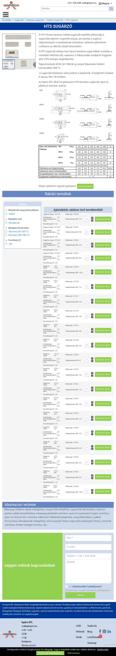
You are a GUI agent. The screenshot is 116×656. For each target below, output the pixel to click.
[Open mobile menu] (5, 14)
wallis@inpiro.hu (89, 3)
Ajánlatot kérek (85, 186)
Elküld (80, 595)
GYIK (78, 626)
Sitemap (91, 643)
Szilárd (12, 214)
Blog (89, 632)
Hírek (79, 637)
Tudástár (91, 626)
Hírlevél (79, 632)
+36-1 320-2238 (74, 3)
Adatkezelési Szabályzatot (87, 586)
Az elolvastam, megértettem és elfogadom (87, 588)
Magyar (104, 3)
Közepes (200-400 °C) (19, 235)
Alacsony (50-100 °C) (18, 232)
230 (10, 244)
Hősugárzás (14, 223)
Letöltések (91, 637)
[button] (33, 36)
